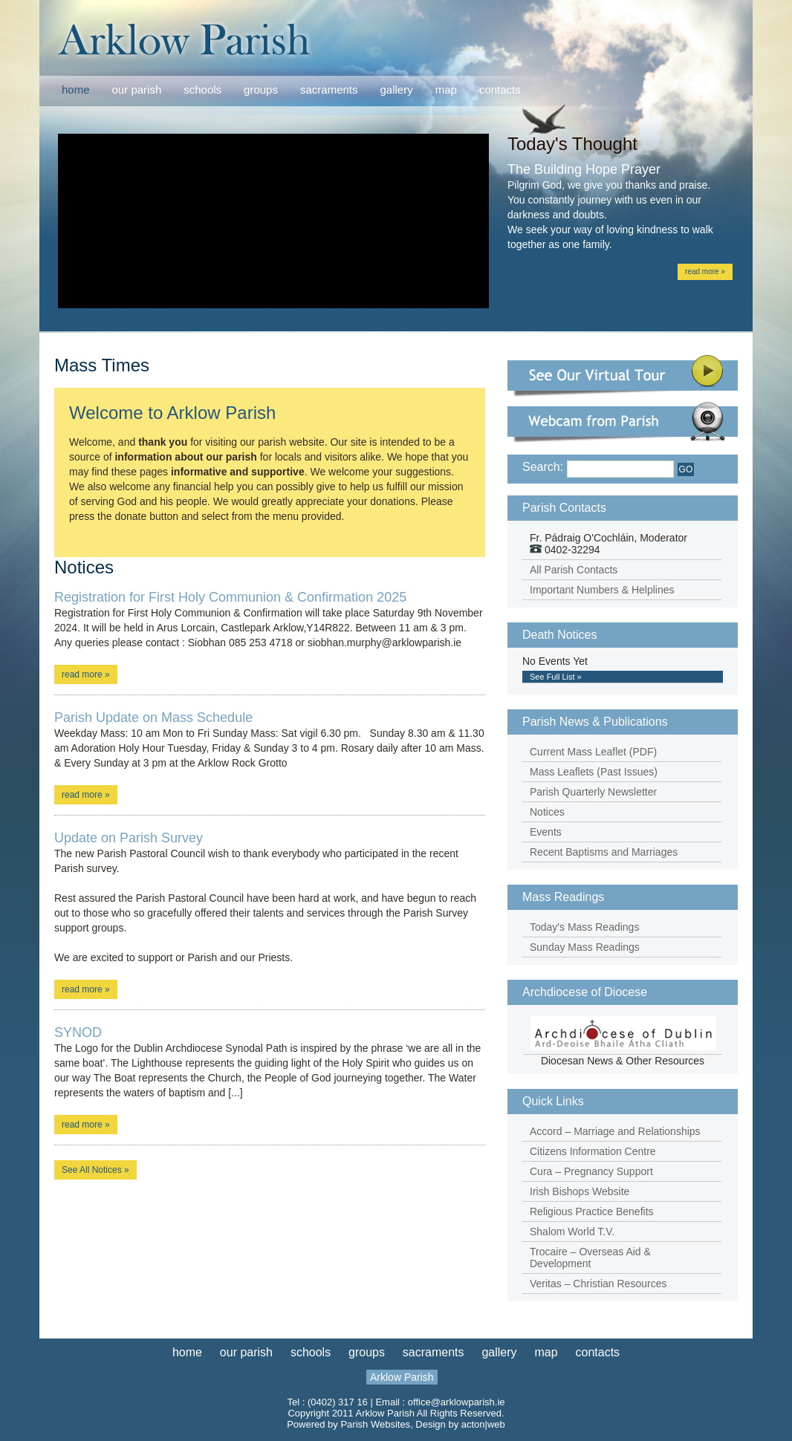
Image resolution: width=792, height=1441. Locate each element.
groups (261, 89)
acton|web (483, 1424)
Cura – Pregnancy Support (591, 1171)
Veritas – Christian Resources (598, 1283)
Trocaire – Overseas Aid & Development (590, 1257)
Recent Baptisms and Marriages (604, 852)
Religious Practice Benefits (592, 1211)
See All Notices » (95, 1170)
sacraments (329, 90)
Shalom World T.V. (572, 1231)
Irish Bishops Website (579, 1191)
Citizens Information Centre (593, 1151)
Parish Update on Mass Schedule (153, 717)
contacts (500, 89)
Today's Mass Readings (584, 927)
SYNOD (78, 1032)
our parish (137, 90)
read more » (705, 271)
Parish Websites (375, 1424)
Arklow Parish (402, 1377)
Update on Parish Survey (128, 837)
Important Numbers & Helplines (602, 590)
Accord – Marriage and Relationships (615, 1131)
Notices (547, 812)
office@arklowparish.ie (456, 1402)
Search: (542, 467)
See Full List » (556, 676)
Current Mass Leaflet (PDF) (593, 752)
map (446, 89)
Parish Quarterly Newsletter (593, 792)
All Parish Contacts (573, 570)
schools (202, 89)
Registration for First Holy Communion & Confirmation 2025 (230, 597)
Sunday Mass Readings (585, 947)
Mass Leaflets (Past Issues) (594, 772)
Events (546, 832)
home (76, 89)
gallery (396, 89)
